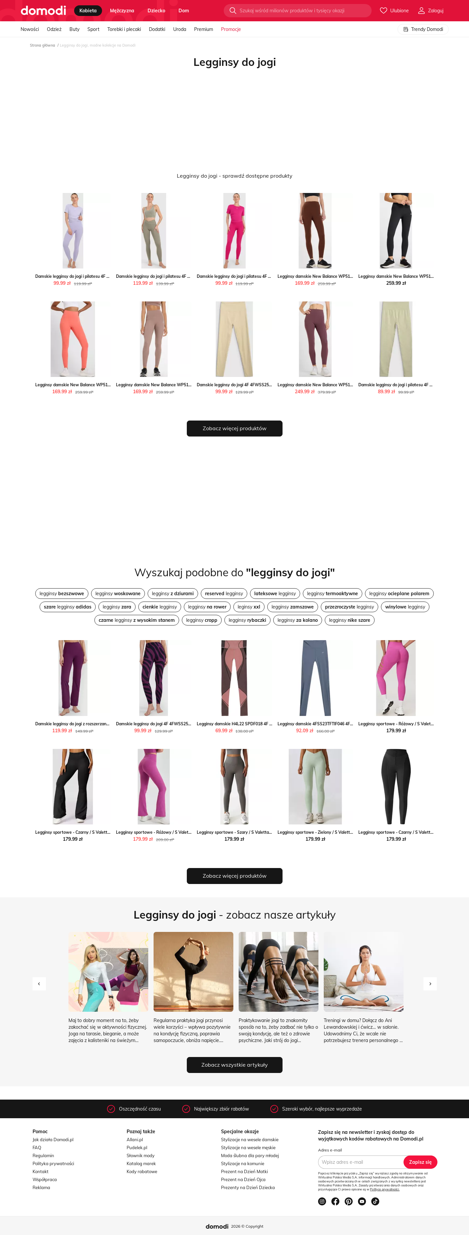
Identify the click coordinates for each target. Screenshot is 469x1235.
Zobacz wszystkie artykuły (234, 1064)
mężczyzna (122, 11)
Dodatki (157, 29)
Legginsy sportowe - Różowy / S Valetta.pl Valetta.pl (408, 723)
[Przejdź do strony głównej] (43, 10)
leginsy (249, 607)
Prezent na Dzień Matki (244, 1171)
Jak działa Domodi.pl (53, 1139)
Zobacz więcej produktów (235, 428)
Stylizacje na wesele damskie (250, 1139)
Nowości (30, 29)
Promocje (231, 29)
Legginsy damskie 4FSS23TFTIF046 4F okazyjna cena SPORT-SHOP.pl (343, 723)
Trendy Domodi (423, 29)
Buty (74, 29)
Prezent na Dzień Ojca (243, 1179)
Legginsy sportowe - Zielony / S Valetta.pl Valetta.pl (327, 832)
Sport (93, 29)
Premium (203, 29)
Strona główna (42, 45)
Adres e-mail (330, 1149)
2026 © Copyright (247, 1226)
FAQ (37, 1147)
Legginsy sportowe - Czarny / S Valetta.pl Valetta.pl (84, 832)
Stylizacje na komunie (242, 1163)
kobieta (88, 11)
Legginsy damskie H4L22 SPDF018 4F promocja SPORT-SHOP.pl (257, 723)
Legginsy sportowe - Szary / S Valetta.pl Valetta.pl (245, 832)
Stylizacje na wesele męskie (248, 1147)
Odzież (54, 29)
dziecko (156, 11)
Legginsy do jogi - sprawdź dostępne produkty (235, 175)
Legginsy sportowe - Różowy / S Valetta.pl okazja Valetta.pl (172, 832)
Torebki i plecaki (124, 29)
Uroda (179, 29)
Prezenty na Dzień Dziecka (248, 1187)
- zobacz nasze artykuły (235, 914)
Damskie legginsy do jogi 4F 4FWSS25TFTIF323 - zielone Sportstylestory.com (270, 384)
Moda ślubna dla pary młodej (250, 1155)
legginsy (62, 594)
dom (183, 11)
